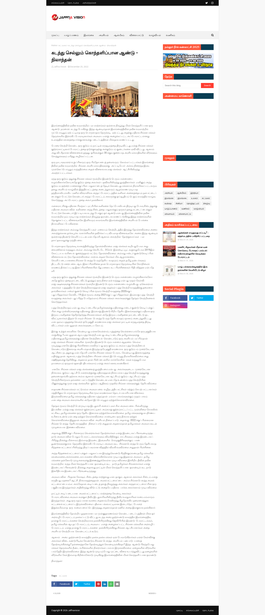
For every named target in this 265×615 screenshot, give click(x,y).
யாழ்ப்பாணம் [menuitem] (71, 35)
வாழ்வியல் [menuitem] (155, 35)
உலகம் (194, 198)
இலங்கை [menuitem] (89, 35)
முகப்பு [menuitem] (55, 35)
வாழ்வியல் (199, 209)
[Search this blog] (182, 85)
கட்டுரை (62, 45)
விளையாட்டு (185, 214)
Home (54, 45)
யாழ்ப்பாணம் (171, 209)
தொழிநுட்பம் (193, 203)
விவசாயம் (169, 214)
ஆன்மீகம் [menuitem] (119, 35)
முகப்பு (179, 610)
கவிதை (168, 203)
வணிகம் (185, 209)
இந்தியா (194, 193)
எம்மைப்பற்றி (57, 3)
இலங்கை (169, 198)
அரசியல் (169, 193)
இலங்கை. (182, 198)
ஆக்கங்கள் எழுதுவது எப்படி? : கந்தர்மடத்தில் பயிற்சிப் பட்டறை (194, 234)
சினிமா (179, 203)
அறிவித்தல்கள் (89, 3)
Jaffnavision (74, 610)
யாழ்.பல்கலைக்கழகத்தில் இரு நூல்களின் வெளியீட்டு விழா (192, 268)
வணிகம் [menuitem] (170, 35)
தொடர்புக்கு (73, 3)
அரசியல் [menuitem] (104, 35)
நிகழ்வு (206, 203)
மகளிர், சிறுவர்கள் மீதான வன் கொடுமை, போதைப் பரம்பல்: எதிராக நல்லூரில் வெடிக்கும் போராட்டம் (193, 252)
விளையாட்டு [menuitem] (136, 35)
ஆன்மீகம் (181, 193)
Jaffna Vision (60, 67)
